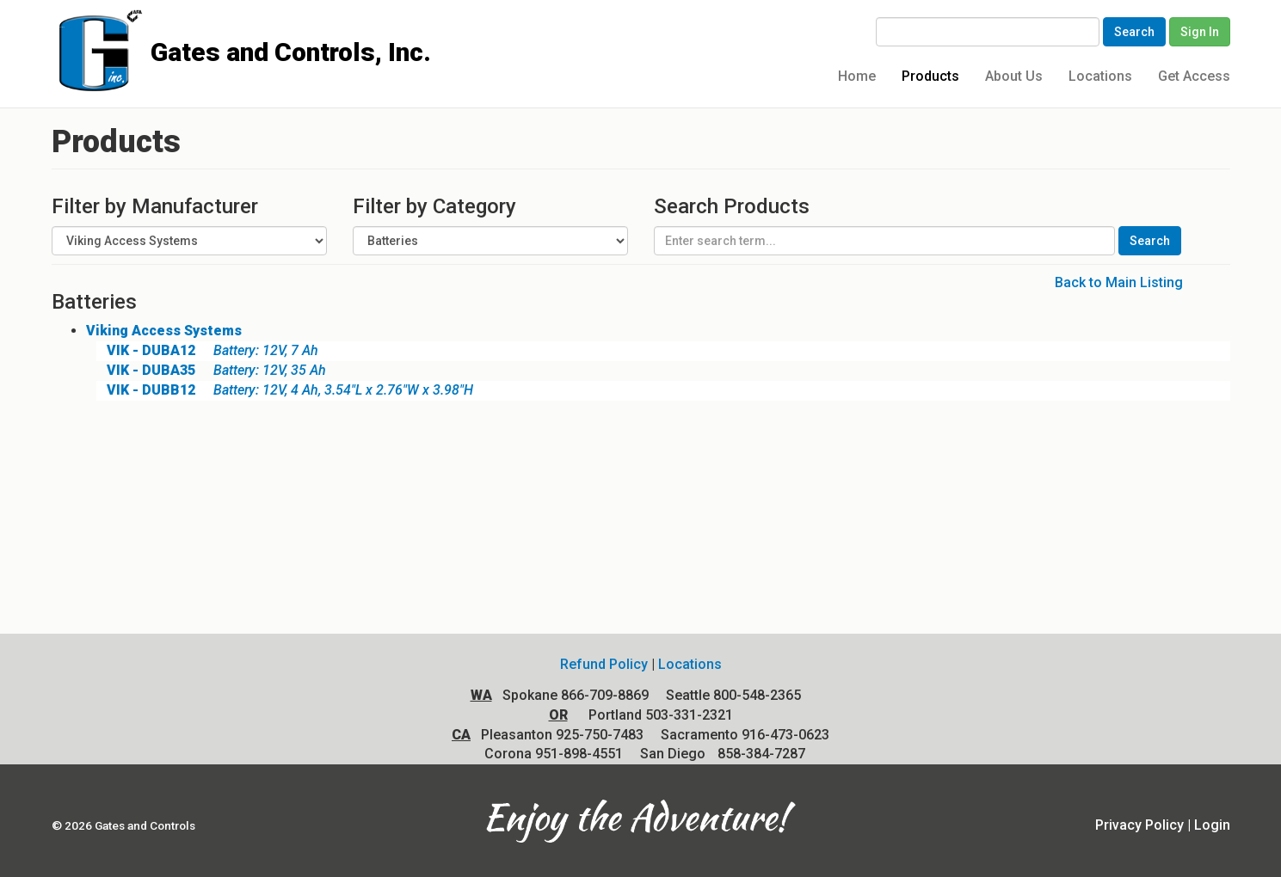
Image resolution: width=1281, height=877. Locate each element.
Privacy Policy (1139, 825)
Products (930, 76)
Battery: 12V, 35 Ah (211, 370)
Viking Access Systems (164, 330)
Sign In (1199, 32)
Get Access (1194, 76)
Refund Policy (604, 664)
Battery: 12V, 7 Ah (207, 350)
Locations (1100, 76)
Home (857, 76)
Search (1134, 32)
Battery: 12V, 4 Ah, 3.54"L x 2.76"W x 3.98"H (284, 390)
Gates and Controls (58, 27)
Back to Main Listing (1119, 282)
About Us (1014, 76)
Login (1212, 825)
